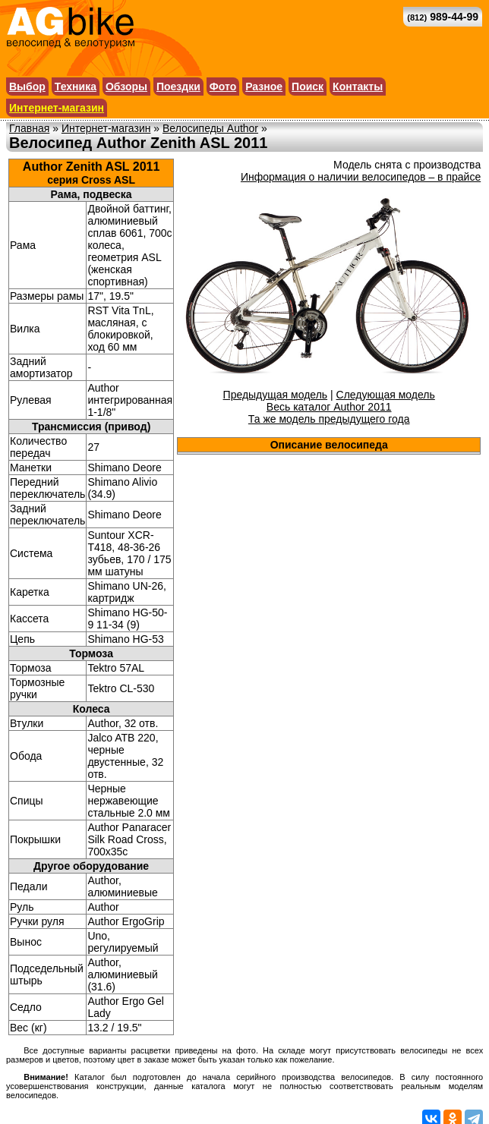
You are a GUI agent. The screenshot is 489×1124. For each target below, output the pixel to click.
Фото (223, 86)
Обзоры (126, 86)
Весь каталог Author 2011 (329, 407)
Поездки (178, 86)
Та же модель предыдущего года (329, 419)
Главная (29, 128)
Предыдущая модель (275, 395)
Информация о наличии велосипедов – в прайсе (361, 177)
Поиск (307, 86)
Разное (263, 86)
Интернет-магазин (56, 108)
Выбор (27, 86)
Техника (75, 86)
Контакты (358, 86)
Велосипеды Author (210, 128)
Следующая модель (385, 395)
